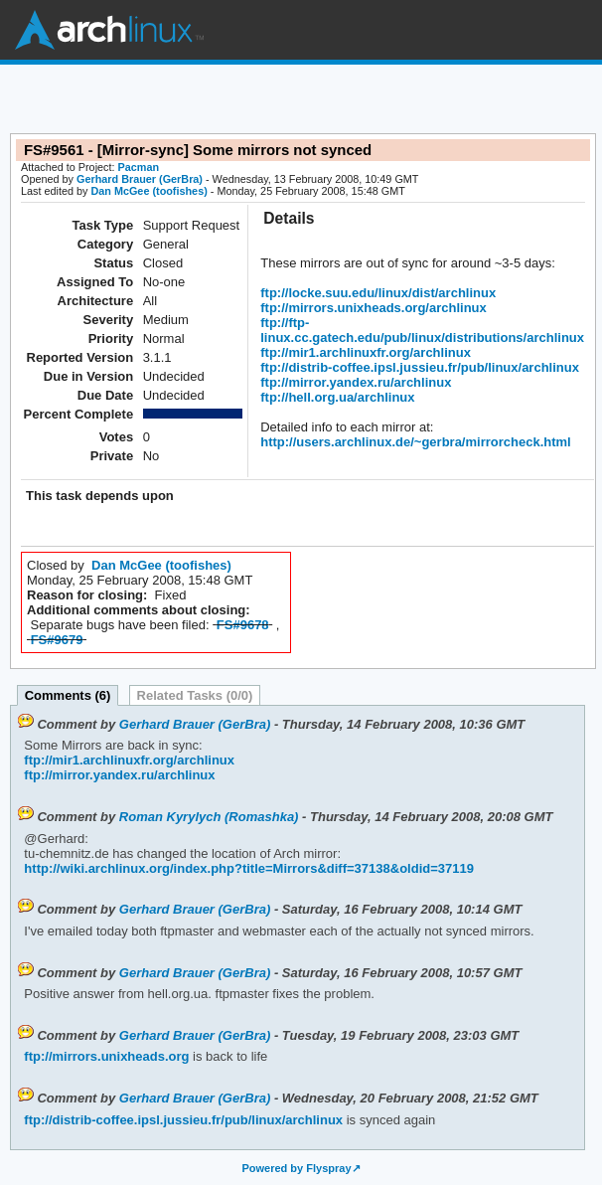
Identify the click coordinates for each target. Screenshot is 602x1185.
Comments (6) (68, 695)
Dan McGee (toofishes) (148, 191)
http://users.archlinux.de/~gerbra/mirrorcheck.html (415, 441)
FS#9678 (243, 624)
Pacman (139, 167)
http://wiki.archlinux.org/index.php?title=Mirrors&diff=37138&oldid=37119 (249, 868)
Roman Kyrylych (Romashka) (209, 816)
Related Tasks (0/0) (195, 695)
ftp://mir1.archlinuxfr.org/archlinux (365, 352)
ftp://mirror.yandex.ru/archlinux (355, 382)
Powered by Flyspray (296, 1168)
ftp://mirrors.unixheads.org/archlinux (373, 307)
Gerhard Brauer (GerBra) (139, 179)
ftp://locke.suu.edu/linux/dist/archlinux (378, 292)
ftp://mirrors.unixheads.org (106, 1056)
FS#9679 (57, 639)
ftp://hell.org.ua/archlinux (337, 397)
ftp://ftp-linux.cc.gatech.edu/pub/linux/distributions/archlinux (422, 330)
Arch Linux (109, 30)
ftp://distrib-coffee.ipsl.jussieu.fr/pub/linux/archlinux (419, 367)
